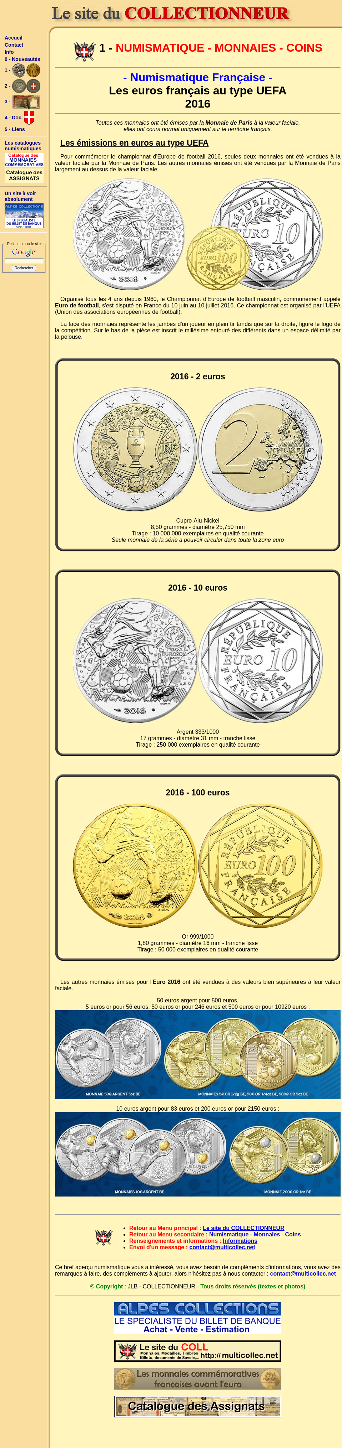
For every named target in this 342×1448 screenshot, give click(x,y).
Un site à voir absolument (20, 196)
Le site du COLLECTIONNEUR (243, 1228)
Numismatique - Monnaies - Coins (255, 1234)
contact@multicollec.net (222, 1247)
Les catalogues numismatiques (23, 145)
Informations (240, 1241)
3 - (22, 102)
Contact (14, 45)
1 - (22, 70)
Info (9, 52)
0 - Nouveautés (22, 59)
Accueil (13, 38)
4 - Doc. (19, 118)
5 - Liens (15, 129)
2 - (22, 86)
